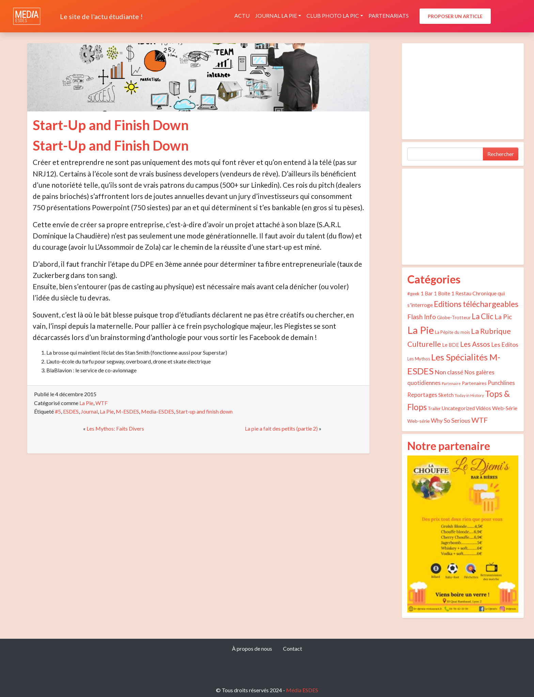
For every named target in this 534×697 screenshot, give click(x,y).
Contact (292, 648)
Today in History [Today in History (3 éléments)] (469, 395)
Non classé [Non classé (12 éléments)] (449, 372)
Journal (89, 411)
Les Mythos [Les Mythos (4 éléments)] (418, 358)
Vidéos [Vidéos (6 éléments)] (483, 408)
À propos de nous (252, 648)
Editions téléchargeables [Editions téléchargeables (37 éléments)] (476, 304)
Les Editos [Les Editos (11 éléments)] (504, 344)
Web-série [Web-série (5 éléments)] (418, 421)
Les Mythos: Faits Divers (115, 428)
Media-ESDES (157, 411)
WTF (101, 403)
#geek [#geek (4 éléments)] (413, 293)
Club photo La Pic (333, 15)
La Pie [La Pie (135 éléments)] (420, 330)
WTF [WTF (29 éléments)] (479, 419)
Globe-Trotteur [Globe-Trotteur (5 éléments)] (454, 317)
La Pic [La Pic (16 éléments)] (503, 317)
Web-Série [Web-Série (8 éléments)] (504, 408)
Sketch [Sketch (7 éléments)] (446, 395)
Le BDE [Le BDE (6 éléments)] (450, 345)
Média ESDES (302, 690)
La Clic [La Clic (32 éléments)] (482, 316)
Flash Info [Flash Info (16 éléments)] (421, 317)
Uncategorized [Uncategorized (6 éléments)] (458, 408)
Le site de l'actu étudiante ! (101, 16)
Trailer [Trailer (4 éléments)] (434, 408)
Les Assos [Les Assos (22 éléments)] (475, 344)
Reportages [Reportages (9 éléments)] (422, 394)
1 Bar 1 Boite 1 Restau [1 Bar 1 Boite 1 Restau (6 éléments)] (446, 293)
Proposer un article (455, 16)
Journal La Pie (276, 15)
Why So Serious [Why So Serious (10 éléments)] (450, 420)
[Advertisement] (462, 91)
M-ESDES (127, 411)
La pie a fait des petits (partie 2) (281, 428)
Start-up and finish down (204, 411)
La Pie (86, 403)
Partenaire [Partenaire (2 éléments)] (451, 383)
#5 (58, 411)
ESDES (71, 411)
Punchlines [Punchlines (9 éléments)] (501, 383)
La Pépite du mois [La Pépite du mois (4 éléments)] (452, 332)
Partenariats (388, 15)
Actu (242, 15)
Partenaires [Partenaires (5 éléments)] (474, 383)
